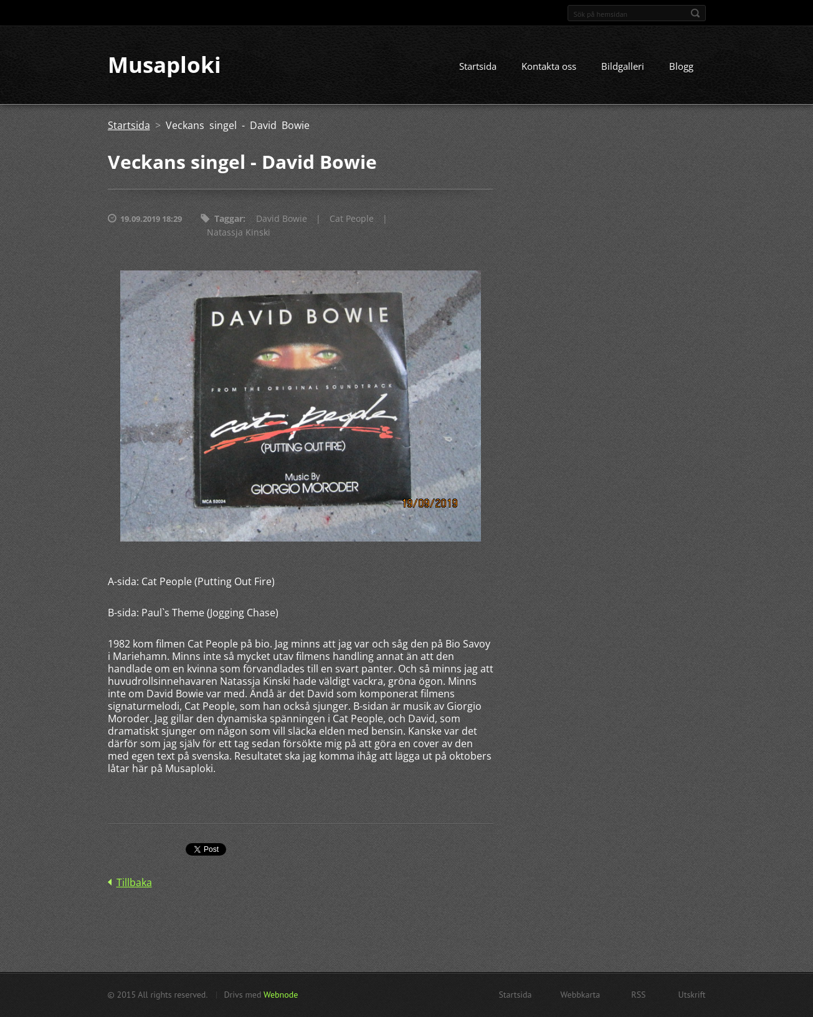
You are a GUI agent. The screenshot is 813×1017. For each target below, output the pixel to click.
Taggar (228, 219)
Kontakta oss (548, 66)
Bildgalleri (622, 66)
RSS (638, 994)
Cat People (352, 219)
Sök (695, 13)
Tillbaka (134, 883)
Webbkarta (581, 994)
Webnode (281, 994)
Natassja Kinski (238, 233)
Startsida (478, 66)
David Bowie (281, 219)
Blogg (681, 66)
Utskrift (692, 994)
